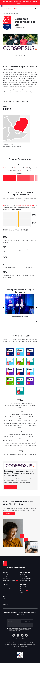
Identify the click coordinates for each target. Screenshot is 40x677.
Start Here (9, 513)
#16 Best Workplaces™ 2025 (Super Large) (20, 414)
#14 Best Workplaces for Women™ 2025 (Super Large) (20, 423)
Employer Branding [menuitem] (7, 588)
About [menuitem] (4, 596)
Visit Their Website (11, 487)
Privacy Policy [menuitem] (16, 646)
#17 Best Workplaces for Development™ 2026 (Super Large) (20, 406)
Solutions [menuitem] (5, 584)
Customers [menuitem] (5, 600)
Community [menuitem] (24, 590)
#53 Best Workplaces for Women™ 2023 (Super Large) (20, 454)
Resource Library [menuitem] (24, 586)
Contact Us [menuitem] (5, 604)
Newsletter (36, 6)
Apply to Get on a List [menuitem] (25, 580)
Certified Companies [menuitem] (24, 574)
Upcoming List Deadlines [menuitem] (25, 578)
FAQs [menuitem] (21, 592)
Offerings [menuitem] (5, 572)
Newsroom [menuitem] (5, 602)
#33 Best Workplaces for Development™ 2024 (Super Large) (20, 437)
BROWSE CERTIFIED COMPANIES (10, 13)
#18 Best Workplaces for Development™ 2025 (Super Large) (20, 417)
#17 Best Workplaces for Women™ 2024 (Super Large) (20, 443)
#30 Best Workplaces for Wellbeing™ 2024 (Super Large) (20, 441)
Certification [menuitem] (5, 576)
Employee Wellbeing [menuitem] (7, 586)
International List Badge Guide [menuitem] (27, 644)
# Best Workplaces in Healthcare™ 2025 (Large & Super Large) (20, 426)
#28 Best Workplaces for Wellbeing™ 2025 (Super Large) (20, 421)
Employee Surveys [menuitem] (6, 574)
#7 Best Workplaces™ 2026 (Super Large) (20, 403)
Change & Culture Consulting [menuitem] (10, 580)
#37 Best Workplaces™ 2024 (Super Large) (20, 434)
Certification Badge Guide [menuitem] (13, 642)
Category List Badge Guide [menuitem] (12, 644)
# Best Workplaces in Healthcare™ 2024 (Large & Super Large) (20, 446)
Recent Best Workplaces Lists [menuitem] (26, 576)
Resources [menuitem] (23, 584)
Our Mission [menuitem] (5, 598)
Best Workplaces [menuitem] (6, 578)
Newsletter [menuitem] (22, 588)
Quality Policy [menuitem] (24, 646)
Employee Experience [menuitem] (7, 590)
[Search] (29, 6)
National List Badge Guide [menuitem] (27, 642)
